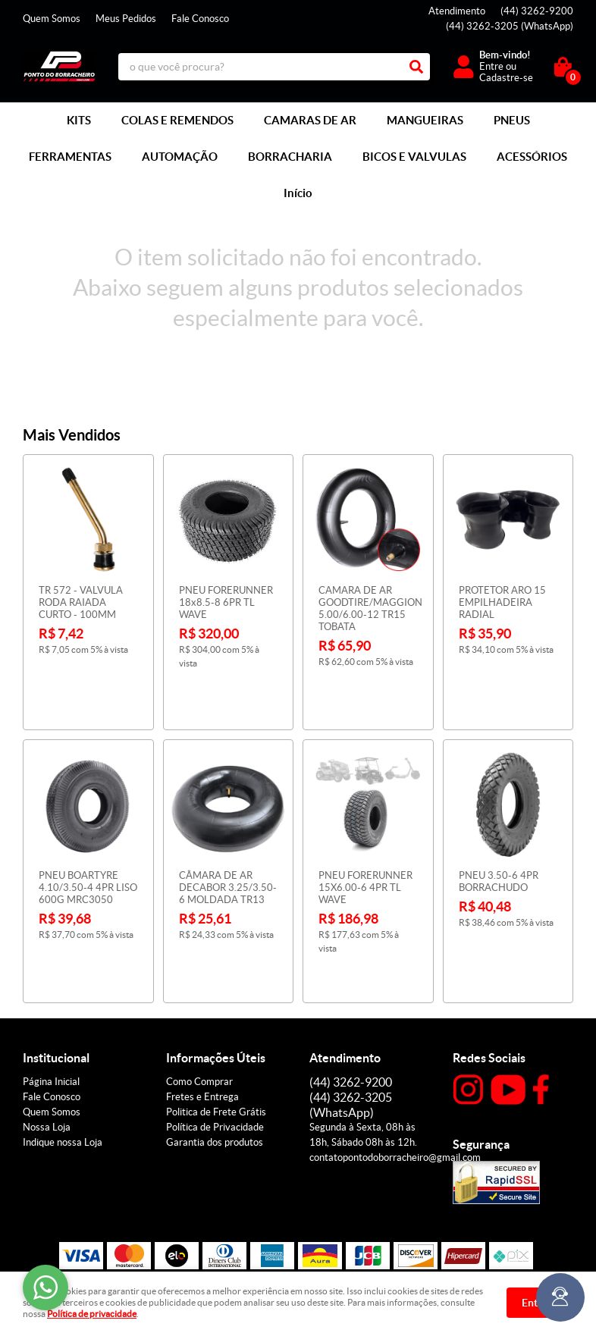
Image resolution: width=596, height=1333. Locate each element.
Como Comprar (199, 1005)
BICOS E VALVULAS (414, 156)
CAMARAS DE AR (310, 120)
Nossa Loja (47, 1050)
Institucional (56, 981)
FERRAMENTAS (70, 156)
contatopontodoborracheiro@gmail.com (395, 1081)
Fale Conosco (200, 18)
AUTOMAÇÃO (180, 156)
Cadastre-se (506, 77)
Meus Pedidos (126, 18)
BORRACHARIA (290, 156)
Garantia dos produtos (214, 1065)
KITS (79, 120)
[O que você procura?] (416, 66)
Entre (491, 66)
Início (298, 193)
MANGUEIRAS (425, 120)
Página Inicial (51, 1005)
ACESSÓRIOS (532, 156)
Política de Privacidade (215, 1050)
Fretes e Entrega (202, 1020)
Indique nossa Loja (62, 1065)
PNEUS (512, 120)
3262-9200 (536, 11)
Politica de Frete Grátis (216, 1035)
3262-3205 (509, 26)
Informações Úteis (215, 981)
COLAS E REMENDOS (177, 120)
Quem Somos (51, 18)
